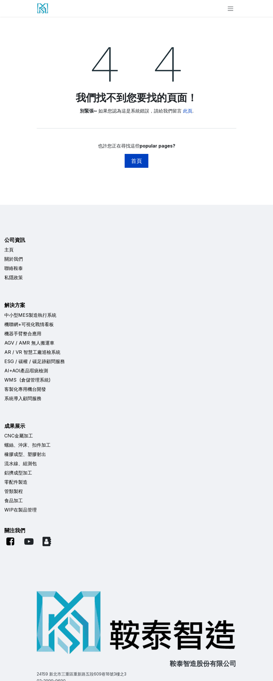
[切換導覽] (230, 8)
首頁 (136, 160)
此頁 (187, 111)
